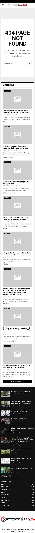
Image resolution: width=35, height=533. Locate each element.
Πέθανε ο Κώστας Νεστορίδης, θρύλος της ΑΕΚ (22, 429)
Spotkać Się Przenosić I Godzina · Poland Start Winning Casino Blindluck (17, 366)
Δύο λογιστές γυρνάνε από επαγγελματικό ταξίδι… (22, 469)
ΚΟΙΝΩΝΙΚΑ (4, 487)
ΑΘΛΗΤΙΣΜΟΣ (5, 500)
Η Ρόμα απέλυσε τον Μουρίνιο (19, 419)
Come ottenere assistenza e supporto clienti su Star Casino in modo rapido (16, 111)
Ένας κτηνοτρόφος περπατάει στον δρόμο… (20, 450)
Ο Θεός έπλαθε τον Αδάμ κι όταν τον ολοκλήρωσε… (21, 459)
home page (9, 53)
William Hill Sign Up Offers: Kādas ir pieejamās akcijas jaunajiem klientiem (16, 147)
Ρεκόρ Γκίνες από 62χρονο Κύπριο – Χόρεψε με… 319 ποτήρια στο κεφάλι (21, 402)
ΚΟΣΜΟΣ (3, 492)
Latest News (8, 85)
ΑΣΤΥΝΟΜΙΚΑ (5, 495)
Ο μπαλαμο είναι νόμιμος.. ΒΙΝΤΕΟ (20, 392)
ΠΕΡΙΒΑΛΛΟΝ (5, 505)
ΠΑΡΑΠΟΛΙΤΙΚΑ (5, 489)
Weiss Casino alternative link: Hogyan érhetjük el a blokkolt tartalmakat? (16, 218)
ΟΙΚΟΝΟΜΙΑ (4, 497)
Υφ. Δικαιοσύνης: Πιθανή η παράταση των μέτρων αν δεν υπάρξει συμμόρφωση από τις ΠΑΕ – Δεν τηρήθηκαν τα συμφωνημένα (22, 440)
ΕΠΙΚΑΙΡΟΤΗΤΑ (7, 90)
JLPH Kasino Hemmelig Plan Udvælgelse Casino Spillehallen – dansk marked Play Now (17, 330)
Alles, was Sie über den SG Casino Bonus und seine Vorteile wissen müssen (17, 254)
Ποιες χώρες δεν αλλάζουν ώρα (19, 411)
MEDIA (3, 484)
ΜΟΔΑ (3, 503)
